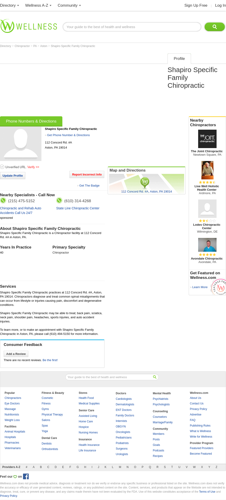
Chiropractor (22, 46)
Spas (45, 425)
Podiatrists (122, 443)
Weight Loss (12, 420)
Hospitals (10, 437)
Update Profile (13, 175)
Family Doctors (125, 415)
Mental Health (162, 393)
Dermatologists (125, 404)
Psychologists (161, 404)
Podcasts (158, 450)
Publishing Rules (200, 425)
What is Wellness (200, 431)
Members (158, 434)
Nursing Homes (88, 432)
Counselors (160, 416)
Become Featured (201, 453)
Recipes (158, 456)
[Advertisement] (79, 83)
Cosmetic (47, 398)
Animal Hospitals (15, 431)
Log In (220, 5)
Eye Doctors (12, 403)
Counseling (160, 411)
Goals (156, 445)
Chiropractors (13, 398)
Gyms (45, 409)
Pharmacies (12, 442)
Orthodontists (50, 449)
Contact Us (196, 403)
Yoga (45, 431)
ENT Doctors (123, 410)
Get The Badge (89, 185)
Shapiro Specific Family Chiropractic (73, 46)
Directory (8, 5)
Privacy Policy (198, 409)
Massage (10, 409)
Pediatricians (124, 437)
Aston (44, 46)
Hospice (84, 427)
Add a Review (16, 354)
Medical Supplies (89, 403)
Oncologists (123, 432)
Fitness (46, 403)
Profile (179, 58)
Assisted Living (88, 416)
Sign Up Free (195, 5)
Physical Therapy (52, 414)
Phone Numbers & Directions (31, 121)
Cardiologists (124, 399)
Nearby (207, 122)
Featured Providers (201, 448)
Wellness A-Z (36, 5)
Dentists (47, 443)
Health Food (86, 398)
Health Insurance (89, 445)
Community (68, 5)
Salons (46, 420)
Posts (156, 439)
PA (35, 46)
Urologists (122, 454)
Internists (121, 421)
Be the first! (50, 360)
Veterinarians (13, 448)
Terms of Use (207, 491)
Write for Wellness (201, 436)
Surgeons (121, 448)
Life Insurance (87, 450)
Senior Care (86, 410)
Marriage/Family (163, 422)
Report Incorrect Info (87, 174)
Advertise (195, 414)
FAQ (192, 420)
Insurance (85, 439)
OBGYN (121, 426)
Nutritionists (12, 414)
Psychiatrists (160, 399)
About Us (195, 398)
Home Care (86, 421)
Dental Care (49, 438)
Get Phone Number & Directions (68, 135)
